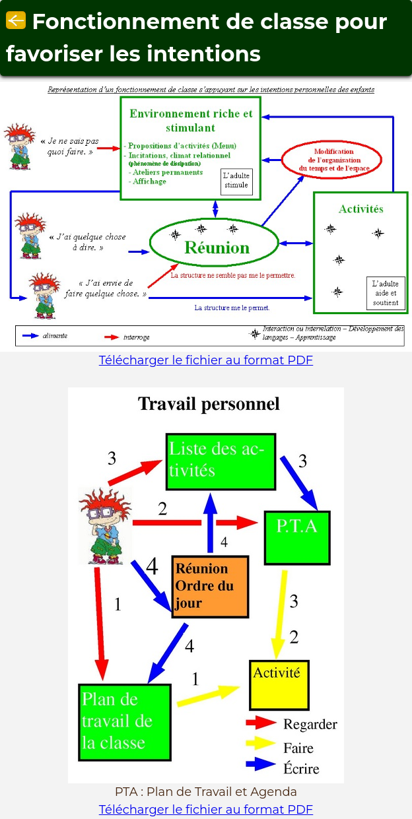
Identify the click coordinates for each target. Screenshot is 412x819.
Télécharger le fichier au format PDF (206, 360)
